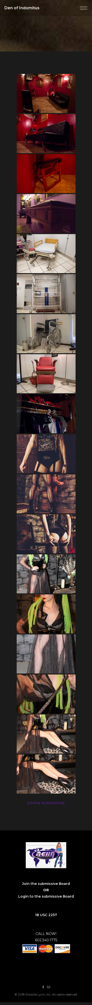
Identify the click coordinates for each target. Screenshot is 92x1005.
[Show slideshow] (46, 803)
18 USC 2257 (46, 915)
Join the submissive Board (46, 883)
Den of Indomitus (21, 8)
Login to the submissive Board (46, 896)
